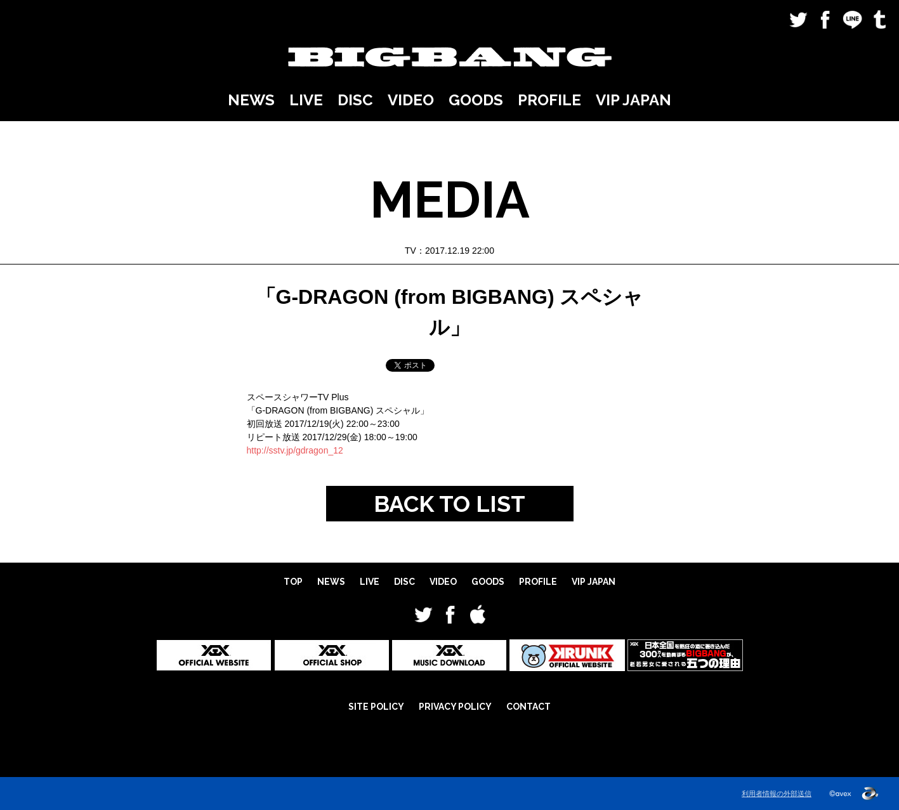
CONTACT (528, 707)
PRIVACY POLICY (455, 707)
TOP (293, 582)
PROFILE (549, 100)
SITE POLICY (376, 707)
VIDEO (411, 100)
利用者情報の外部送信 (776, 793)
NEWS (251, 100)
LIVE (306, 100)
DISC (355, 100)
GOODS (476, 100)
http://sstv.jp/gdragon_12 (295, 450)
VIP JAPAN (633, 100)
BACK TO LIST (449, 503)
